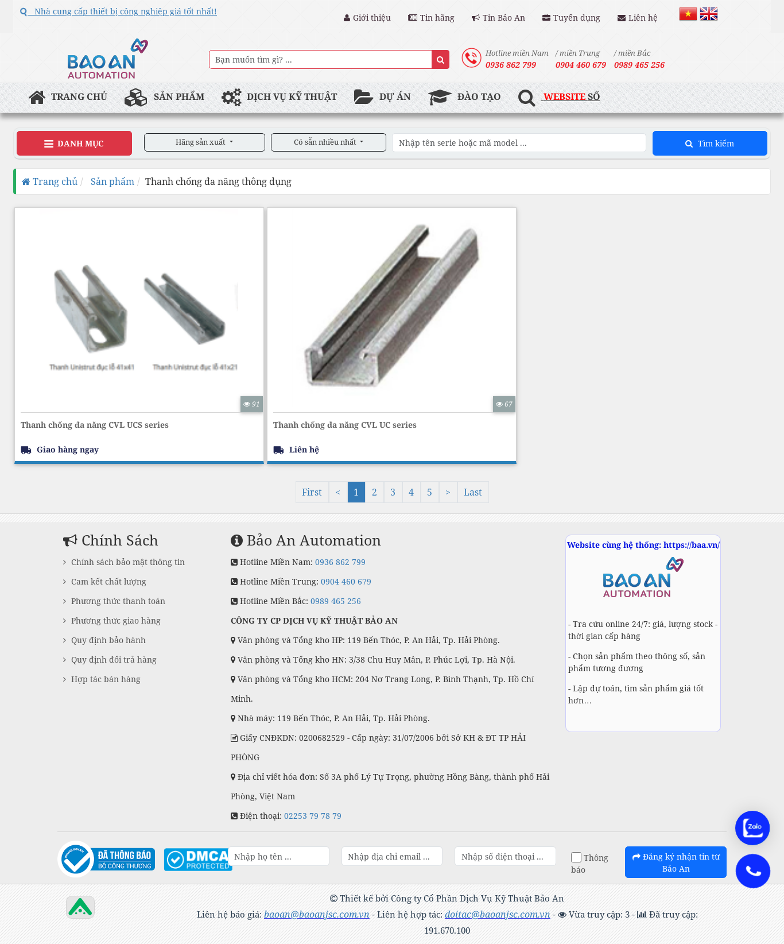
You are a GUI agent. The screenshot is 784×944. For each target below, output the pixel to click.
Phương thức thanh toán (114, 600)
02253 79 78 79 (312, 815)
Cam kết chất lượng (104, 581)
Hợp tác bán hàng (102, 679)
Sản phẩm (111, 181)
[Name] (440, 59)
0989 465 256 (336, 600)
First (312, 492)
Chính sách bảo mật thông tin (124, 561)
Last (473, 492)
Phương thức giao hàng (112, 620)
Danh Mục (73, 143)
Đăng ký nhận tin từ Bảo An (676, 862)
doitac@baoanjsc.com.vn (497, 914)
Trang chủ (49, 181)
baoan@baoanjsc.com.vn (317, 914)
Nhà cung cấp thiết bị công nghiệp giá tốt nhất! (118, 11)
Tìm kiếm (709, 143)
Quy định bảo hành (104, 640)
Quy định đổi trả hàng (110, 659)
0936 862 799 (340, 561)
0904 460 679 (346, 581)
